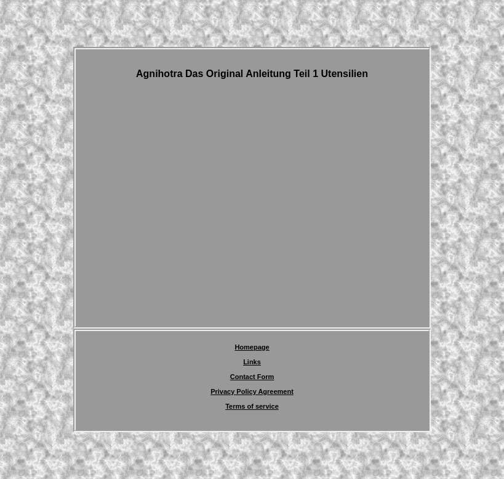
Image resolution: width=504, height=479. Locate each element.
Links (252, 362)
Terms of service (252, 406)
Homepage (251, 347)
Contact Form (252, 376)
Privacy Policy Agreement (252, 391)
